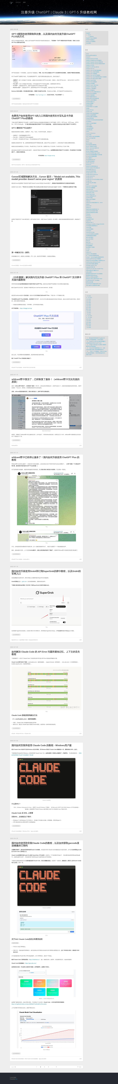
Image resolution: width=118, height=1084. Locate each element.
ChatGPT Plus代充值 (91, 80)
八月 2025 (88, 302)
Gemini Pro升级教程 (90, 41)
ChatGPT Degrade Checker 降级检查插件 (95, 63)
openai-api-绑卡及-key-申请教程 (93, 258)
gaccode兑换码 (34, 831)
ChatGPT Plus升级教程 (17, 367)
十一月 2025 (89, 297)
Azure (87, 53)
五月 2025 (88, 307)
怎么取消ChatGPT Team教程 (92, 280)
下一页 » (79, 1067)
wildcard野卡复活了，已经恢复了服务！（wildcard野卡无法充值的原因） (45, 380)
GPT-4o (87, 139)
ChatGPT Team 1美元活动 (92, 85)
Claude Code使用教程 (17, 831)
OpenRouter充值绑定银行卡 (92, 209)
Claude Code (28, 733)
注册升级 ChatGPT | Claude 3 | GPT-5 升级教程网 (59, 12)
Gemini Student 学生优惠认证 (93, 168)
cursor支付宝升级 (90, 232)
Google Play (89, 181)
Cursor (89, 34)
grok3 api (88, 242)
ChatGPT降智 (89, 105)
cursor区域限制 (15, 265)
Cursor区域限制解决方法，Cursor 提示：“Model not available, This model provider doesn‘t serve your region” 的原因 (46, 178)
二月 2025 (88, 312)
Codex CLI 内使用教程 (91, 123)
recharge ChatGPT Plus (91, 265)
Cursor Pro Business (90, 133)
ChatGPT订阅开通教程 (91, 100)
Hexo (16, 1079)
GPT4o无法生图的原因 (91, 156)
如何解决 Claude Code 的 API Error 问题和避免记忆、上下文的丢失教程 (46, 653)
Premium (88, 214)
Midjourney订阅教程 (90, 199)
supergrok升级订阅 (33, 639)
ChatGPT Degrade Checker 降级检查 (94, 62)
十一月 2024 (89, 317)
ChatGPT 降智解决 (90, 90)
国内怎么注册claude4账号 (92, 277)
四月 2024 (88, 324)
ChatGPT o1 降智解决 (91, 88)
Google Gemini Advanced (92, 174)
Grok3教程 (88, 43)
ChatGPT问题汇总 (90, 101)
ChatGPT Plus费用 (90, 83)
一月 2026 (88, 296)
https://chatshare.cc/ (34, 959)
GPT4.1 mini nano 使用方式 (92, 148)
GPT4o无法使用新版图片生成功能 (94, 154)
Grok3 (87, 184)
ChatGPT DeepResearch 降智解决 (94, 60)
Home (11, 2)
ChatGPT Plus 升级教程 (17, 559)
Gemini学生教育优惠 (91, 171)
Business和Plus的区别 (91, 55)
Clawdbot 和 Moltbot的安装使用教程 (94, 120)
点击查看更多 (16, 98)
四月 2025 (88, 309)
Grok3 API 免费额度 (90, 187)
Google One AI (89, 177)
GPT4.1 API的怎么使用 (91, 146)
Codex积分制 (89, 129)
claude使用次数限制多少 (92, 225)
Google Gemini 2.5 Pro (91, 172)
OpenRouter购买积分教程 (92, 212)
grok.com (24, 581)
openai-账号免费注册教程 (92, 263)
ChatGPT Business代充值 (92, 58)
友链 (24, 2)
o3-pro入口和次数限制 (91, 253)
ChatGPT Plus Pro (90, 68)
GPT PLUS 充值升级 (16, 164)
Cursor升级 (88, 134)
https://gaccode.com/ (30, 963)
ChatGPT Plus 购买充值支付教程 (93, 78)
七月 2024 (88, 322)
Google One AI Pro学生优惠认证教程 (94, 179)
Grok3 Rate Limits (90, 192)
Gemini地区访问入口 (91, 169)
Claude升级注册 (90, 118)
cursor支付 (88, 230)
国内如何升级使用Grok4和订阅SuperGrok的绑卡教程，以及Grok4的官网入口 (46, 572)
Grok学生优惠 (89, 197)
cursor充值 (88, 227)
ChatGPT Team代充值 (91, 86)
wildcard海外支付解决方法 (92, 270)
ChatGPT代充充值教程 (91, 93)
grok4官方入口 (15, 639)
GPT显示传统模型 (90, 161)
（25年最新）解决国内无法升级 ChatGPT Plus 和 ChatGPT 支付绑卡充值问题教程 (46, 278)
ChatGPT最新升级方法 (91, 96)
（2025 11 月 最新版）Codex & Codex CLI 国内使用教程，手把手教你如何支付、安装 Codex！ (96, 353)
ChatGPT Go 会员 (90, 65)
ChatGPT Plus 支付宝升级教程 (93, 75)
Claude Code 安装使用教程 (18, 1058)
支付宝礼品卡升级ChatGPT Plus (33, 164)
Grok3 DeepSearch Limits (92, 191)
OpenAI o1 (88, 207)
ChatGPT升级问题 (90, 95)
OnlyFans (91, 36)
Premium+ (88, 215)
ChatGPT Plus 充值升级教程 (92, 72)
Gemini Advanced (90, 163)
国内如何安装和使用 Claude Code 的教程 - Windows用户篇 (42, 745)
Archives (18, 2)
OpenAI (87, 204)
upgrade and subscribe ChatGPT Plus (94, 268)
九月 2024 (88, 319)
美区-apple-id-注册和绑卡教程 (93, 285)
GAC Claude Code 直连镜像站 (31, 1058)
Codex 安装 (88, 125)
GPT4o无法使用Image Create (93, 153)
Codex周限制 (89, 126)
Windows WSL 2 (26, 831)
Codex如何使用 (89, 128)
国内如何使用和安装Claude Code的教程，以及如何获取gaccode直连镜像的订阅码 (45, 844)
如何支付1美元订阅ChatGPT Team (94, 278)
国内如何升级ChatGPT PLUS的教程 (30, 104)
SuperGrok (88, 220)
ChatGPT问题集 (89, 103)
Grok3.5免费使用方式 (91, 196)
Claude (13, 733)
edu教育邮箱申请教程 (91, 235)
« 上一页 (14, 1067)
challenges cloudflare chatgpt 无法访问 (95, 224)
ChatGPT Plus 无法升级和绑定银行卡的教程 (96, 77)
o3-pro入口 (88, 252)
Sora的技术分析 (90, 219)
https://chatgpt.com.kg (50, 155)
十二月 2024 (89, 315)
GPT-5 (23, 164)
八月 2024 (88, 320)
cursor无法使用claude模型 (26, 265)
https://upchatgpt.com (41, 94)
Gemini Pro (88, 164)
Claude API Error (20, 733)
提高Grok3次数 (89, 282)
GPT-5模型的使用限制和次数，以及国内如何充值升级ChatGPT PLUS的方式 (43, 35)
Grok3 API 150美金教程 (91, 186)
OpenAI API (88, 205)
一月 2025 (88, 314)
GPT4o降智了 (89, 158)
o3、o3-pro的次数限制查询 (92, 255)
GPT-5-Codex (89, 143)
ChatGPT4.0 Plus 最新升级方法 (93, 91)
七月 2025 (88, 304)
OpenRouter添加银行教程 (92, 211)
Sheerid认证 (89, 217)
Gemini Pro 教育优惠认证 (92, 166)
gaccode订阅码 (42, 1058)
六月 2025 (88, 306)
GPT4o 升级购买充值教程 (92, 151)
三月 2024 (88, 325)
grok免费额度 (89, 245)
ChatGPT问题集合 (90, 39)
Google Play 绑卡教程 (91, 182)
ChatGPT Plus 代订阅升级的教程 (93, 70)
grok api (88, 240)
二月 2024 (88, 327)
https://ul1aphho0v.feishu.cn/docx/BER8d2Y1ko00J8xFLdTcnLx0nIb (29, 1004)
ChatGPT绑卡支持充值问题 (29, 367)
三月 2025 (88, 311)
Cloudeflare (88, 121)
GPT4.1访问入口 (90, 149)
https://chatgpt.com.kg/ (26, 308)
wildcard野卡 (15, 445)
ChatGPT (88, 33)
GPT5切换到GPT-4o (90, 159)
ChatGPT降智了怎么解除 (92, 106)
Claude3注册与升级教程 (91, 116)
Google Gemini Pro (90, 176)
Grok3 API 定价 (89, 189)
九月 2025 (88, 301)
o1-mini (88, 249)
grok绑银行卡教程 (24, 639)
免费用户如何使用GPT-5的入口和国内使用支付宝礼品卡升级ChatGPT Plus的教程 (42, 117)
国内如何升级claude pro (91, 275)
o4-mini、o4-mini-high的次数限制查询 (95, 257)
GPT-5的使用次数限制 (17, 104)
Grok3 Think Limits (90, 194)
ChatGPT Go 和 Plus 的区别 (92, 67)
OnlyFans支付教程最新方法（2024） (94, 202)
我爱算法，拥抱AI (58, 16)
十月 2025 (88, 299)
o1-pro (87, 250)
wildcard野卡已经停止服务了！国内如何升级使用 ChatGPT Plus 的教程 (45, 458)
